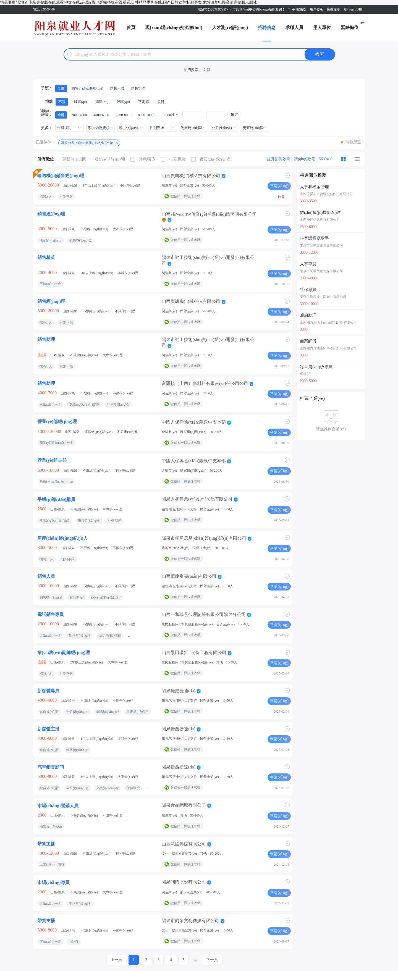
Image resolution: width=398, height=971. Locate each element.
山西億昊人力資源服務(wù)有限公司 (326, 194)
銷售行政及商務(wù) (87, 88)
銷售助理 (46, 339)
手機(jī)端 (299, 9)
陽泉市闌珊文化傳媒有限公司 (321, 245)
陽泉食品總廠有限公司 (184, 805)
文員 (206, 70)
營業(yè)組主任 (52, 460)
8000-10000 (146, 115)
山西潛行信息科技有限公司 (320, 220)
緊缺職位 (349, 27)
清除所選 (353, 142)
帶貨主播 (46, 843)
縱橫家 (305, 374)
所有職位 (45, 159)
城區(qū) (80, 102)
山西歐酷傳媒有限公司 (184, 843)
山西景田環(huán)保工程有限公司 (194, 652)
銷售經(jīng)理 (51, 213)
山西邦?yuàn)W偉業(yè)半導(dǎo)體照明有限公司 (209, 214)
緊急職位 (144, 159)
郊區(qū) (123, 102)
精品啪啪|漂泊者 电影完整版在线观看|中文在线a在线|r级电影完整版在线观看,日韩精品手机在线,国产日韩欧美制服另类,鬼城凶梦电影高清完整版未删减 (128, 2)
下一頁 (212, 960)
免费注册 (333, 9)
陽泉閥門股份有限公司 (184, 882)
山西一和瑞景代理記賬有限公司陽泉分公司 (204, 614)
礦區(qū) (102, 102)
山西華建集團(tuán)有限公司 (189, 576)
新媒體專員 (48, 690)
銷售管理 (138, 88)
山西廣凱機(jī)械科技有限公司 (191, 175)
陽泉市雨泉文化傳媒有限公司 (190, 920)
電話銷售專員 (50, 614)
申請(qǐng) (279, 186)
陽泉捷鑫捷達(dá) (178, 690)
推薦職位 (175, 159)
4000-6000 (101, 115)
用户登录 (316, 9)
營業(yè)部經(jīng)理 (57, 421)
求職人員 (294, 27)
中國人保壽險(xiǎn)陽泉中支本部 (194, 422)
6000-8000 (123, 115)
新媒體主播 (48, 728)
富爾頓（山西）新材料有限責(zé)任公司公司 (205, 383)
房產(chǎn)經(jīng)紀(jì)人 (62, 538)
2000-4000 (79, 115)
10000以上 (170, 115)
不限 (62, 102)
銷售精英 (46, 257)
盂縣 (160, 102)
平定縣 (143, 102)
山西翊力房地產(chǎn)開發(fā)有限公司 (328, 322)
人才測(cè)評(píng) (230, 27)
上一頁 (116, 960)
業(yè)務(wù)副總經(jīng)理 (63, 652)
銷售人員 (117, 88)
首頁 (131, 27)
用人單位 (322, 27)
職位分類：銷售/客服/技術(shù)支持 (87, 143)
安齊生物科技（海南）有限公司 (323, 297)
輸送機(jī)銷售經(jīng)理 (60, 175)
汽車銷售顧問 (50, 767)
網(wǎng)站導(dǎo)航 (352, 10)
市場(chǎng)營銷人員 (57, 805)
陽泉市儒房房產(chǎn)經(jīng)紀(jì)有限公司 (204, 538)
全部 (61, 88)
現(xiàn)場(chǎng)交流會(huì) (173, 27)
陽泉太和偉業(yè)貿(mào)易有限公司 (197, 499)
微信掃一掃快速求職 (185, 196)
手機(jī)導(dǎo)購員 (56, 499)
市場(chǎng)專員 (53, 882)
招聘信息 (267, 27)
